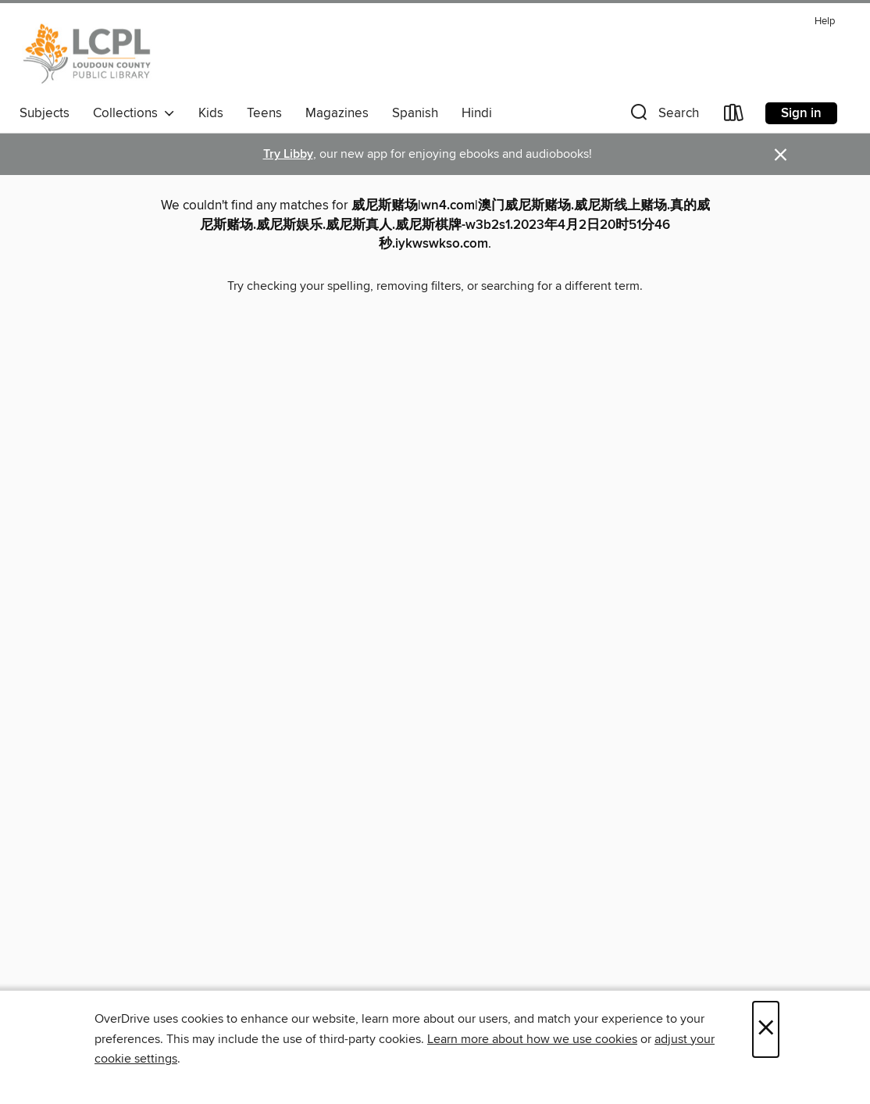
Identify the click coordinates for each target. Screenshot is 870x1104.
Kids (210, 113)
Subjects (45, 113)
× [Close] (766, 1029)
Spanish (415, 113)
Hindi (477, 113)
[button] (663, 116)
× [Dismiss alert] (780, 155)
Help (825, 21)
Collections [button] (134, 113)
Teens (264, 113)
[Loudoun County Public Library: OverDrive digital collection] (87, 54)
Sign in (801, 113)
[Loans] (734, 116)
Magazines (337, 113)
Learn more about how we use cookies (532, 1039)
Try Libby (288, 154)
